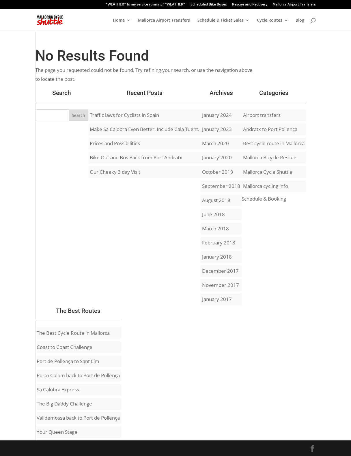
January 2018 (217, 256)
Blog (300, 20)
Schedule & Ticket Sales (220, 20)
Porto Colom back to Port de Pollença (78, 375)
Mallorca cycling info (265, 186)
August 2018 (216, 200)
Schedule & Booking (264, 198)
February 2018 (218, 242)
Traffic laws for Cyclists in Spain (124, 115)
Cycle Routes (269, 20)
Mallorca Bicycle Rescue (269, 157)
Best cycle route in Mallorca (274, 143)
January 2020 (217, 157)
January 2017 (217, 299)
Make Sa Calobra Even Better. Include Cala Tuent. (144, 129)
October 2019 (217, 172)
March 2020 (215, 143)
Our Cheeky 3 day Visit (115, 172)
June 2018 (213, 214)
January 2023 (217, 129)
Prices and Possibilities (115, 143)
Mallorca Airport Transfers (294, 5)
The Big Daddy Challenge (64, 403)
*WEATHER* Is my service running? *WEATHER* (145, 5)
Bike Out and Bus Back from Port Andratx (136, 157)
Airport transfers (262, 115)
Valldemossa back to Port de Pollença (78, 417)
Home (119, 20)
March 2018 (215, 228)
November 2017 (220, 285)
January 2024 (217, 115)
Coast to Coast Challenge (64, 347)
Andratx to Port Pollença (270, 129)
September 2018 (221, 186)
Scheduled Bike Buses (209, 5)
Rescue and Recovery (249, 5)
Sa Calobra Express (58, 389)
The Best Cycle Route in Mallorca (73, 333)
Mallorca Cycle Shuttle (267, 172)
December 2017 (220, 271)
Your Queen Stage (57, 432)
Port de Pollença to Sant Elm (68, 361)
